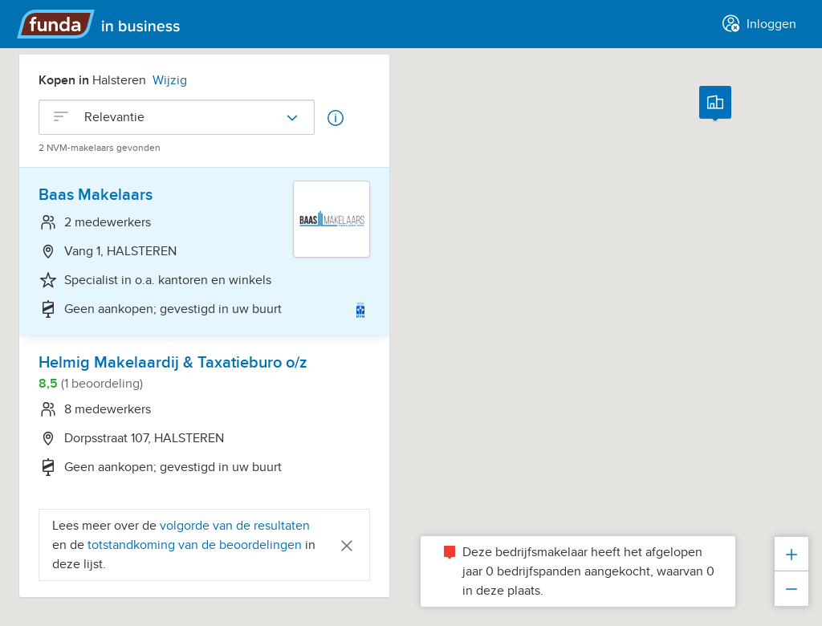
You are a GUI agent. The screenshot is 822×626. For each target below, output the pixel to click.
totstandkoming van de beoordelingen (196, 545)
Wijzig (170, 80)
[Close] (346, 545)
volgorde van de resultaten (235, 526)
